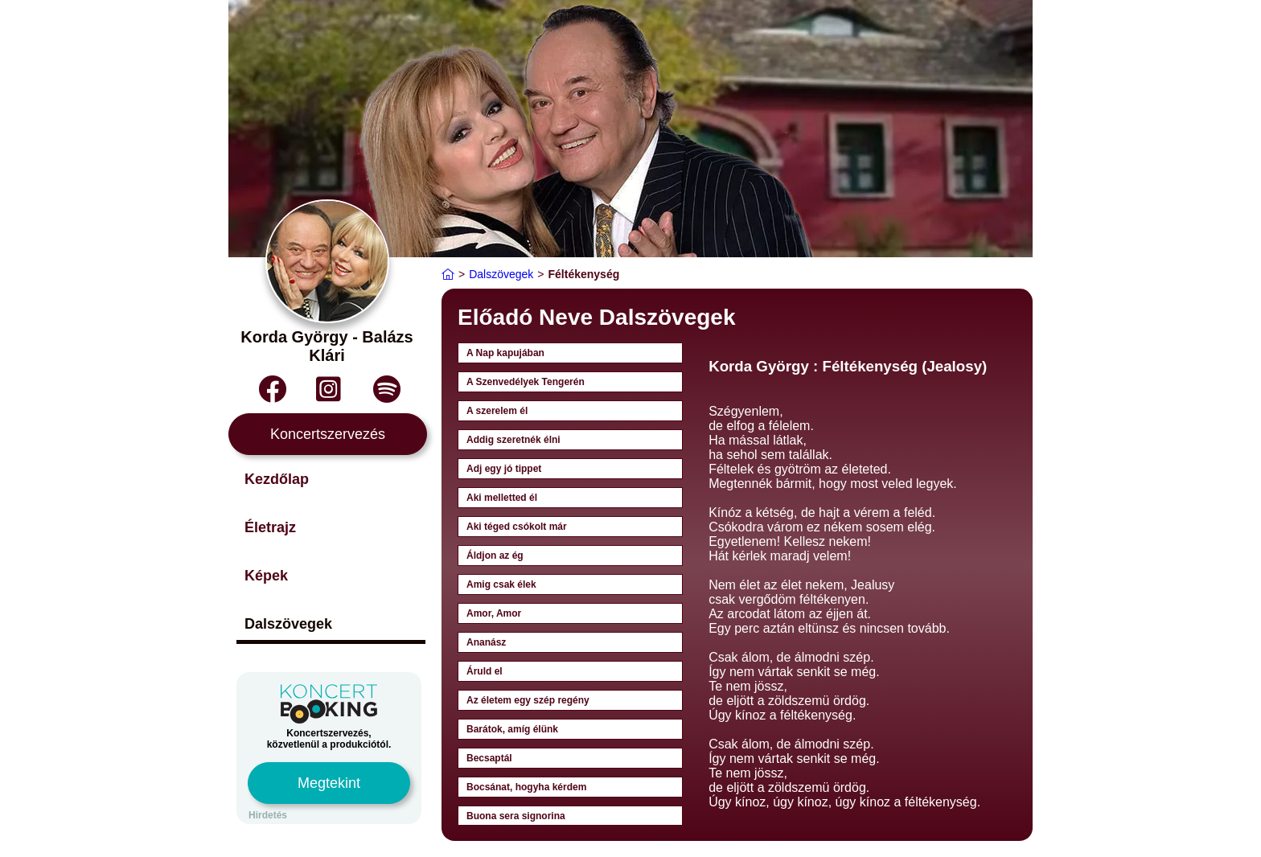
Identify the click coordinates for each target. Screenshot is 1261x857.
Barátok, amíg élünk (512, 729)
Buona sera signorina (515, 816)
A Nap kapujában (505, 353)
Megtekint (329, 783)
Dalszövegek (288, 624)
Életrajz (270, 527)
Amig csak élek (501, 584)
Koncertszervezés (327, 434)
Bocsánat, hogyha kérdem (526, 787)
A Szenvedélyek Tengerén (525, 381)
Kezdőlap (276, 479)
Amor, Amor (493, 613)
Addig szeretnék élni (513, 439)
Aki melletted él (501, 497)
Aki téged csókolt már (516, 526)
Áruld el (484, 671)
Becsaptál (489, 758)
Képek (266, 576)
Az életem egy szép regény (527, 700)
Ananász (486, 642)
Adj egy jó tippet (503, 468)
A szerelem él (497, 410)
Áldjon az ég (495, 555)
